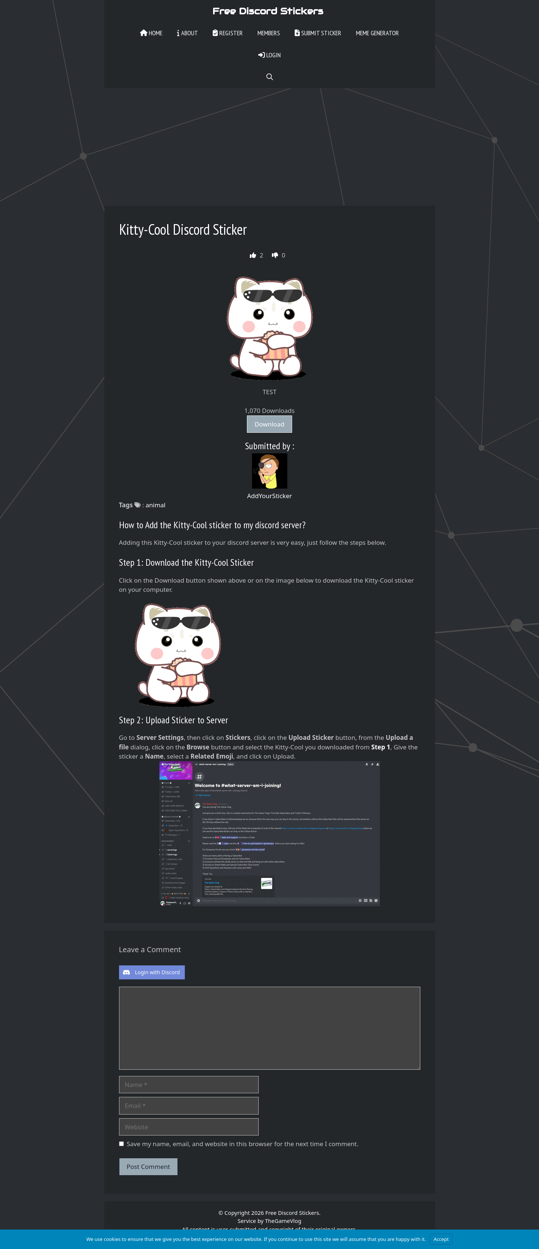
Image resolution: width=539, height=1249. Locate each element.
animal (155, 505)
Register (228, 33)
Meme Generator (377, 33)
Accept (441, 1239)
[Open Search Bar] (269, 77)
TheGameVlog (283, 1220)
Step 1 (381, 747)
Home (151, 33)
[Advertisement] (269, 143)
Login (269, 55)
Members (269, 33)
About (187, 33)
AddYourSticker (269, 496)
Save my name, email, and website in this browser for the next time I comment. (242, 1144)
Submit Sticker (318, 33)
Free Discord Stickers (267, 11)
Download (269, 424)
